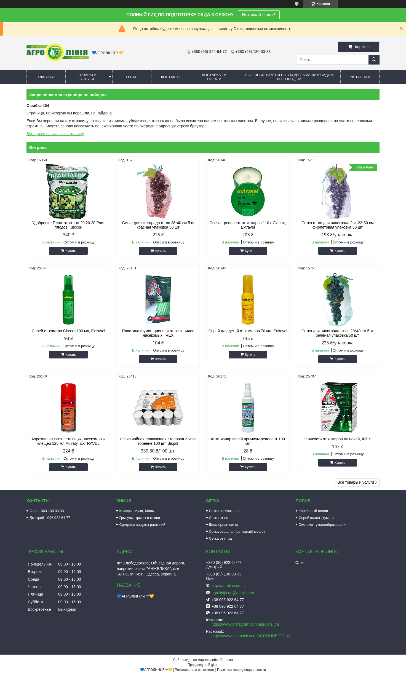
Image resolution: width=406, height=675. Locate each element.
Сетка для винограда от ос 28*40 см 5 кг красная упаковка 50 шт (158, 225)
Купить (71, 251)
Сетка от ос (218, 518)
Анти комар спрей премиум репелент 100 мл (248, 441)
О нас (131, 77)
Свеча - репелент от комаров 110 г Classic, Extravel (248, 225)
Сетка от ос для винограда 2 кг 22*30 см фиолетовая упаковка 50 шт (337, 225)
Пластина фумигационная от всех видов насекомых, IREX (158, 333)
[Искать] (374, 60)
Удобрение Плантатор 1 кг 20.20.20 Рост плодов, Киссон (68, 225)
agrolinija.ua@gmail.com (233, 593)
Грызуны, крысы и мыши (139, 518)
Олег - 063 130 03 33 (47, 511)
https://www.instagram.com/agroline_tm (245, 624)
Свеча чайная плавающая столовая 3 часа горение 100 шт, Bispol (158, 441)
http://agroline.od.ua (229, 585)
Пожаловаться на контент (194, 670)
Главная (46, 77)
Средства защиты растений (142, 525)
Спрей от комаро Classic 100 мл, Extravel (68, 331)
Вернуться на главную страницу (55, 134)
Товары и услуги (87, 77)
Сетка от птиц (220, 538)
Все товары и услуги (355, 482)
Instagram (359, 77)
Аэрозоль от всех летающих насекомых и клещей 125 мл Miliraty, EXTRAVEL (68, 441)
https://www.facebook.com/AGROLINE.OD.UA (251, 636)
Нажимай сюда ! (258, 14)
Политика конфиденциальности (241, 670)
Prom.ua (226, 660)
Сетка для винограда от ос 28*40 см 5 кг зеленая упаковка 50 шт (337, 333)
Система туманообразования (323, 525)
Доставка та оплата (214, 77)
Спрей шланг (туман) (316, 518)
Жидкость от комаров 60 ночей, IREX (337, 439)
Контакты (170, 77)
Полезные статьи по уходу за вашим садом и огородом (289, 77)
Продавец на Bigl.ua (203, 665)
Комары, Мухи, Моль (136, 511)
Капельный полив (313, 511)
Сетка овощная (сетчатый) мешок (237, 531)
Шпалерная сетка (223, 525)
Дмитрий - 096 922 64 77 (50, 518)
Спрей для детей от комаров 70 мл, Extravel (248, 331)
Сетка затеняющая (225, 511)
